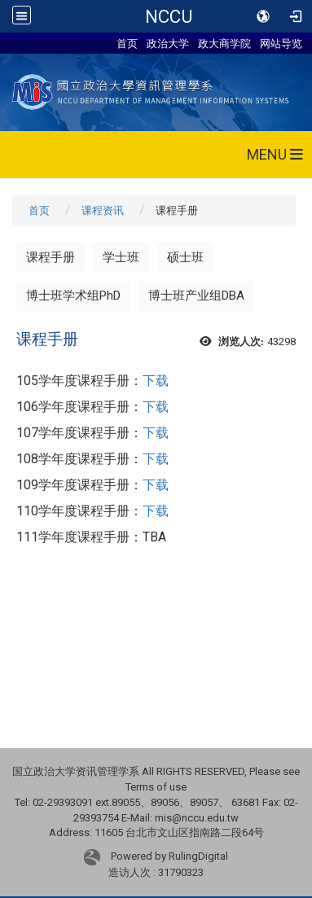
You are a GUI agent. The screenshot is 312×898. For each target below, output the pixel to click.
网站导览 (281, 43)
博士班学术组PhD (73, 295)
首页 (127, 43)
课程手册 (50, 257)
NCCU (168, 16)
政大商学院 (224, 43)
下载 (156, 380)
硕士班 (185, 257)
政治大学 (168, 43)
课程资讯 (102, 210)
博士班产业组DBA (196, 295)
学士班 (121, 257)
